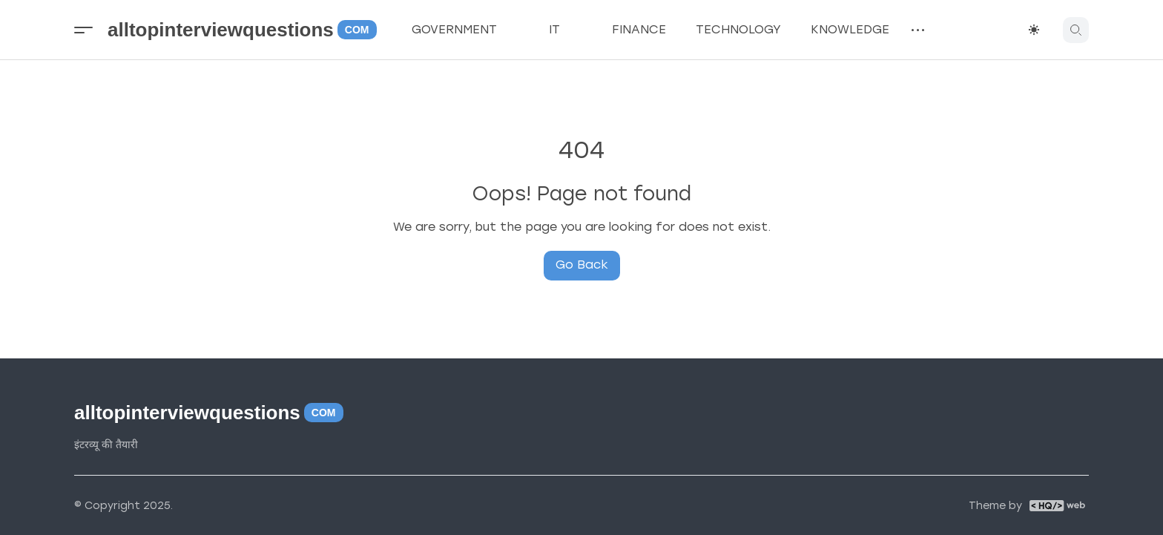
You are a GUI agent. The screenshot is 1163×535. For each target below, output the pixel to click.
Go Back (582, 264)
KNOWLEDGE (850, 29)
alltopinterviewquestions (242, 29)
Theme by (995, 506)
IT (565, 29)
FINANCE (639, 29)
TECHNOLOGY (738, 29)
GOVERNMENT (465, 29)
